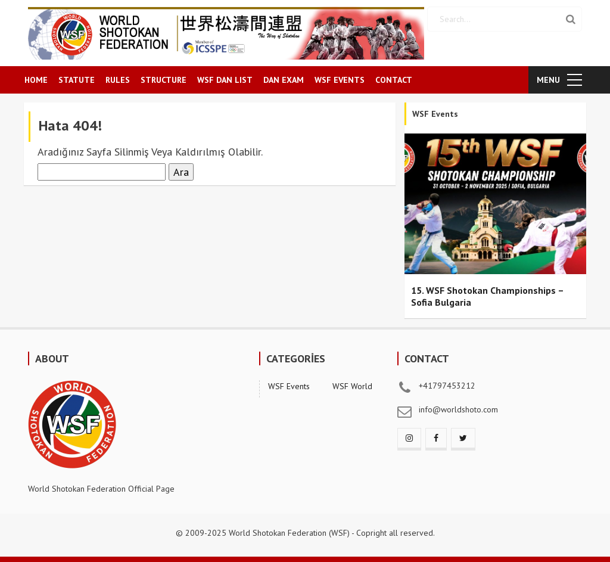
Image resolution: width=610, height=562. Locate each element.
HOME (36, 79)
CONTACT (393, 79)
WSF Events (289, 386)
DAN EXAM (283, 79)
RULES (117, 79)
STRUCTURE (163, 79)
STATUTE (76, 79)
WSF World (352, 386)
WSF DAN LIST (225, 79)
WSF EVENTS (340, 79)
